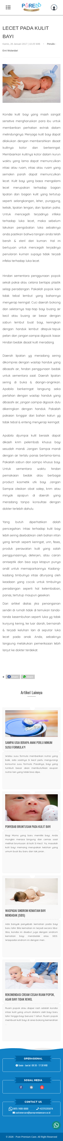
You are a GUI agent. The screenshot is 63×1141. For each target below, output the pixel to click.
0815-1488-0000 (18, 1108)
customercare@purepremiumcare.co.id (31, 1112)
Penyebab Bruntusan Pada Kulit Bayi (28, 826)
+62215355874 (44, 1108)
